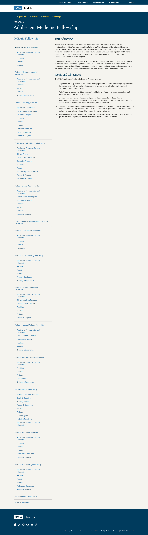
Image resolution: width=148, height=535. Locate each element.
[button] (65, 2)
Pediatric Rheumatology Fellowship (28, 465)
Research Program (24, 136)
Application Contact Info (26, 108)
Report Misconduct (97, 531)
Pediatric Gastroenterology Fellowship (29, 256)
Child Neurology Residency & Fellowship (30, 143)
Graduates (21, 248)
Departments (22, 17)
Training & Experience (25, 95)
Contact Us (115, 2)
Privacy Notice (70, 531)
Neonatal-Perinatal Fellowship (26, 389)
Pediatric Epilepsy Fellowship (28, 172)
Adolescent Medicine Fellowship (27, 47)
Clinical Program (23, 154)
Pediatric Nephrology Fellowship (27, 432)
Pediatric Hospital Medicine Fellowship (29, 325)
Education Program (24, 115)
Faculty (19, 62)
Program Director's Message (28, 394)
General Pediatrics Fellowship (26, 496)
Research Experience (25, 405)
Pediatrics (34, 17)
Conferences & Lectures (26, 304)
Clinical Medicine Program (27, 111)
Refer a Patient (83, 2)
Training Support (23, 401)
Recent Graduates (24, 132)
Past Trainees (22, 379)
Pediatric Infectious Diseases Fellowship (30, 357)
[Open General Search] (131, 2)
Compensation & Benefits (26, 336)
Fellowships (56, 17)
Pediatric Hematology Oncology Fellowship (27, 288)
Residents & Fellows (24, 179)
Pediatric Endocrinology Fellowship (28, 230)
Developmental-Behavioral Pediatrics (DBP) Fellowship (31, 222)
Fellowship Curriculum (25, 454)
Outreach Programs (24, 129)
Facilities (20, 58)
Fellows (20, 65)
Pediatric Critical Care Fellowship (27, 186)
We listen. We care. (112, 531)
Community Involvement (26, 158)
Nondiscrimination (83, 531)
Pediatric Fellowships (27, 38)
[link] (15, 524)
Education (45, 17)
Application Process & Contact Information (28, 53)
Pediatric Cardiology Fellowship (26, 103)
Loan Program (22, 416)
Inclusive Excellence (24, 339)
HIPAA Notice (58, 531)
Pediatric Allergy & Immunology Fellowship (26, 73)
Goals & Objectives (24, 398)
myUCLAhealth (98, 2)
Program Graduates (24, 277)
